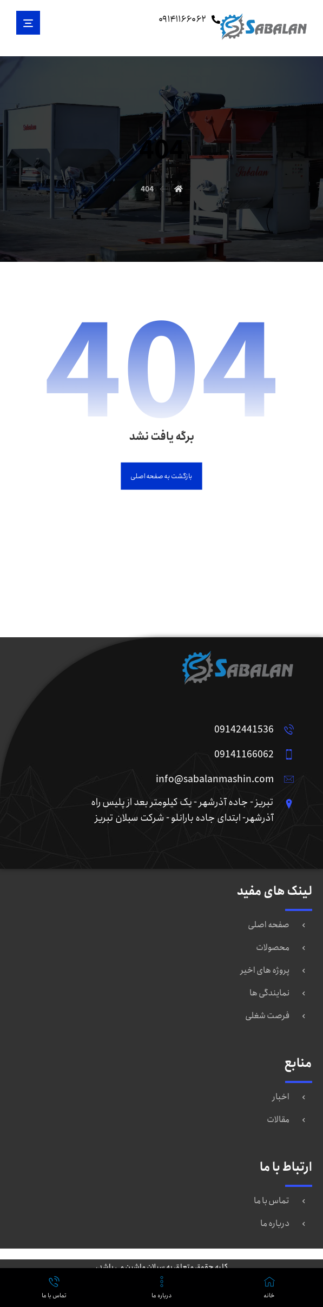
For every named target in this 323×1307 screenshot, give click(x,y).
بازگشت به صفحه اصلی (161, 476)
